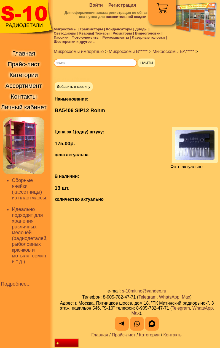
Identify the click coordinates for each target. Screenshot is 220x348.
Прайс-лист (123, 335)
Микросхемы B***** (128, 51)
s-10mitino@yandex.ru (144, 291)
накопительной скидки (126, 17)
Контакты (173, 335)
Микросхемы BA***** (173, 51)
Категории (149, 335)
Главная (99, 335)
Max (186, 297)
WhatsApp (169, 297)
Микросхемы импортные (79, 51)
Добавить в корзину (73, 87)
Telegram (147, 297)
